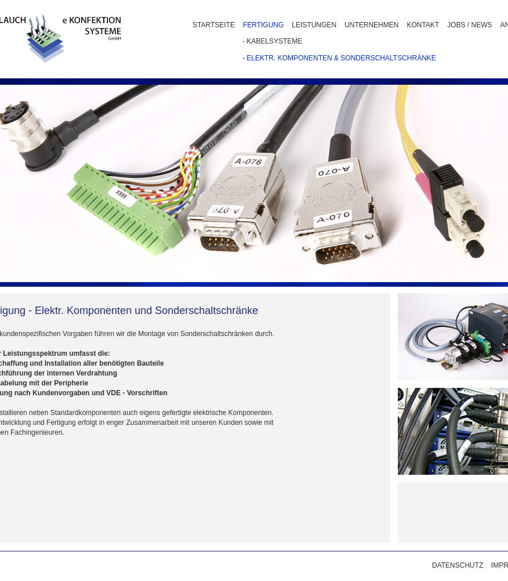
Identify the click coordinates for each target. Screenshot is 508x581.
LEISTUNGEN (314, 25)
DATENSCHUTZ (457, 565)
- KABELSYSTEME (272, 41)
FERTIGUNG (263, 25)
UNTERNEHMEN (371, 25)
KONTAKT (423, 25)
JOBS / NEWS (469, 25)
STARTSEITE (214, 25)
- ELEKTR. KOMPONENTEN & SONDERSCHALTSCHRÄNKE (339, 58)
